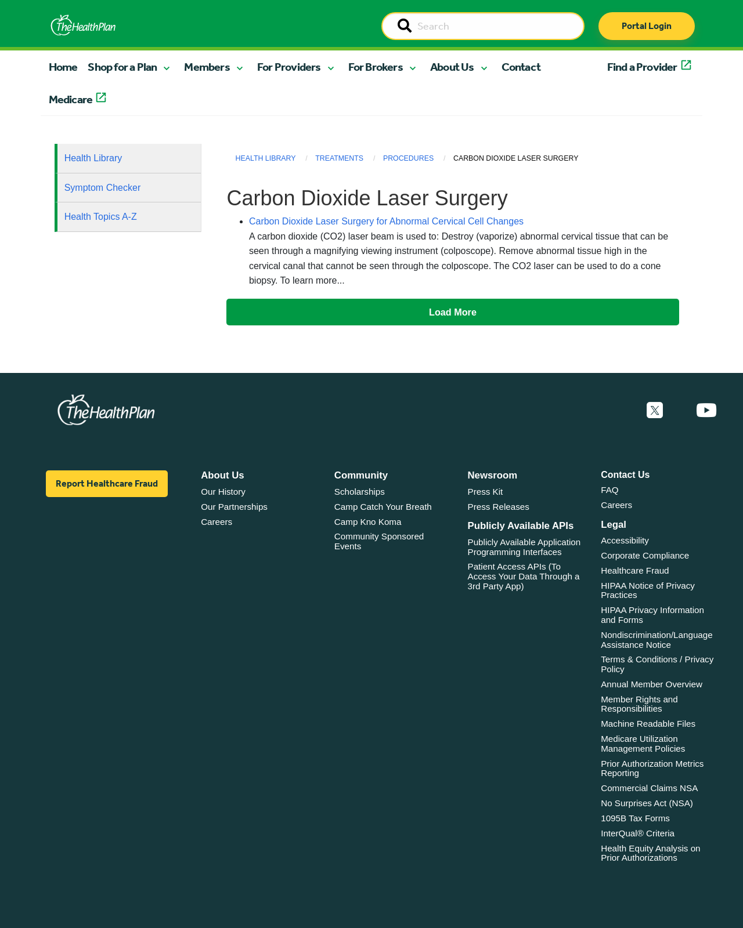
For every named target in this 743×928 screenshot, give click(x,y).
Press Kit (485, 491)
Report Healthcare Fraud (107, 483)
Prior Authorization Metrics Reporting (652, 768)
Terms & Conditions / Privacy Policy (657, 664)
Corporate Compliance (645, 555)
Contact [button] (521, 67)
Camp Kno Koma (368, 522)
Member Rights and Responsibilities (639, 704)
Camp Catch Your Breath (383, 507)
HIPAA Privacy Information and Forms (652, 615)
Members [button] (206, 67)
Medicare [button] (71, 99)
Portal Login (647, 25)
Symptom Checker (102, 188)
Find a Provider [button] (642, 67)
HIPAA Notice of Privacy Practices (648, 590)
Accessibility (625, 540)
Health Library (93, 158)
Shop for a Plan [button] (122, 67)
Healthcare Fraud (635, 570)
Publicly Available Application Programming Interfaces (524, 547)
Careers (216, 522)
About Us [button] (452, 67)
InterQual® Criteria (638, 833)
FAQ (609, 490)
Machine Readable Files (648, 723)
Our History (223, 491)
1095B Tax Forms (635, 818)
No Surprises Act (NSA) (647, 803)
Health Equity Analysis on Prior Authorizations (650, 853)
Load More (453, 312)
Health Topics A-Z (100, 217)
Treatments (339, 158)
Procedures (408, 158)
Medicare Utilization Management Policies (643, 743)
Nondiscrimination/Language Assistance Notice (657, 640)
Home (63, 67)
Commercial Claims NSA (649, 788)
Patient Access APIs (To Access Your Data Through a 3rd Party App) (524, 575)
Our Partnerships (234, 507)
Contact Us (625, 475)
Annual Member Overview (651, 684)
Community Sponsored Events (379, 541)
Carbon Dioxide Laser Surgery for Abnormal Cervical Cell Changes (386, 221)
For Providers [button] (289, 67)
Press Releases (498, 507)
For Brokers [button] (375, 67)
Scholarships (359, 491)
